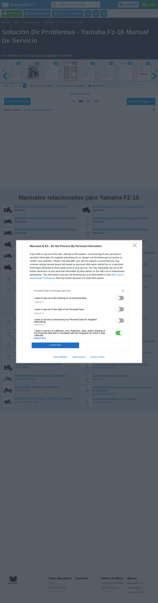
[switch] (120, 298)
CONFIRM (55, 345)
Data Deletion (60, 357)
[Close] (136, 246)
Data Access (78, 357)
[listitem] (79, 291)
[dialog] (79, 301)
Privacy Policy (97, 357)
